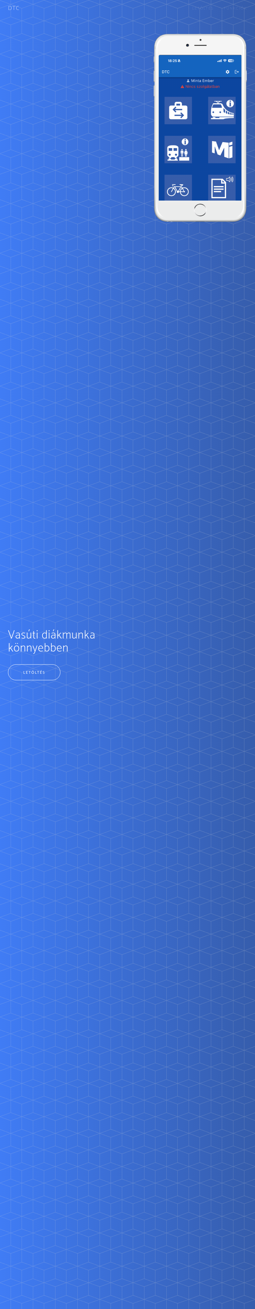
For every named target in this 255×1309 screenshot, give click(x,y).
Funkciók (235, 8)
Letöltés (203, 8)
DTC (14, 8)
